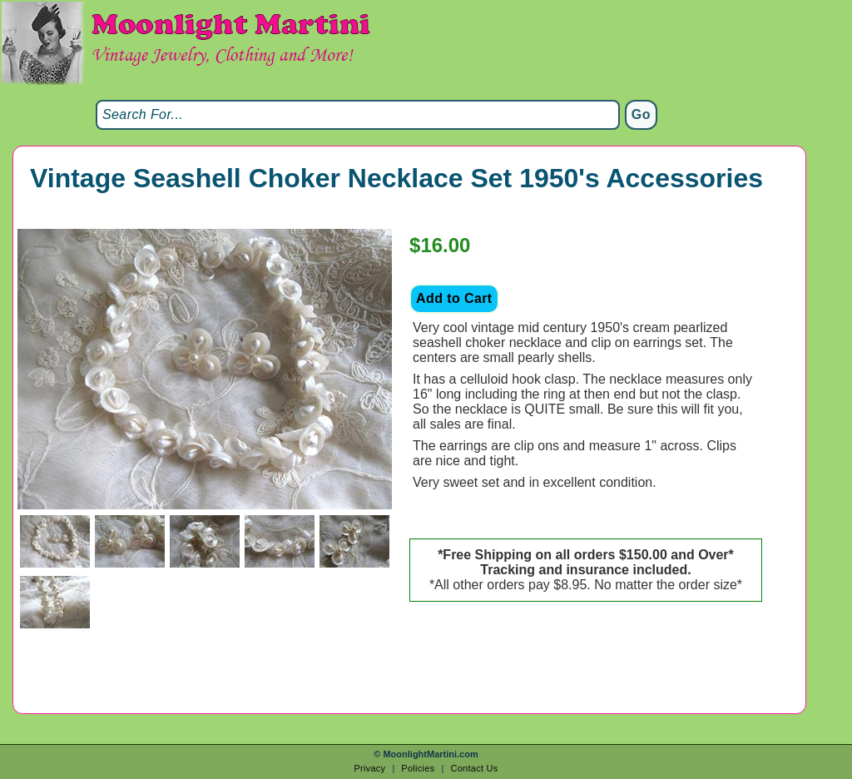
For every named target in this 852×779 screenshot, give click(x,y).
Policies (417, 768)
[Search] (358, 115)
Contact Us (474, 768)
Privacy (369, 768)
